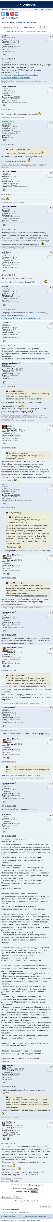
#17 (2, 806)
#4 (2, 194)
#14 (2, 670)
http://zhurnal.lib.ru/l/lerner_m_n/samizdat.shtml (20, 318)
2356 (12, 372)
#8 (2, 345)
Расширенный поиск (45, 27)
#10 (2, 448)
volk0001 (10, 1065)
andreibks (5, 252)
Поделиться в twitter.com (3, 14)
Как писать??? (10, 18)
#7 (2, 309)
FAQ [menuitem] (13, 9)
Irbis (3, 485)
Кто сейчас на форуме (10, 1210)
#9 (2, 386)
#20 (2, 1143)
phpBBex (12, 1220)
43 (11, 95)
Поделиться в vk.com (16, 14)
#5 (2, 229)
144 (12, 1072)
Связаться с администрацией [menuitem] (35, 1216)
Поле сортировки (26, 1188)
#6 (2, 275)
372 (12, 44)
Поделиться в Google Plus (12, 14)
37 (11, 821)
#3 (2, 145)
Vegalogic (33, 1220)
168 (12, 260)
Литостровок (26, 4)
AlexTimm (9, 1122)
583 (12, 433)
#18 (2, 836)
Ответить (6, 27)
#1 (2, 59)
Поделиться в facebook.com (7, 14)
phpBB (22, 1220)
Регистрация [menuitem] (39, 9)
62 (11, 563)
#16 (2, 762)
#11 (2, 508)
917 (12, 130)
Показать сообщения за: (26, 1185)
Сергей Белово (13, 363)
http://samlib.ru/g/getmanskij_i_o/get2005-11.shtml (22, 282)
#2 (2, 110)
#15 (2, 730)
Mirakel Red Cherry (14, 555)
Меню (6, 9)
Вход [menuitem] (49, 9)
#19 (2, 1087)
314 (12, 493)
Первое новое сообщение (14, 31)
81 (11, 620)
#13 (2, 635)
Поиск (41, 27)
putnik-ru (5, 815)
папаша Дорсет (8, 612)
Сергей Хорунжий (9, 87)
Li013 (4, 36)
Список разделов (8, 1216)
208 (12, 1129)
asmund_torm (7, 122)
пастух (10, 425)
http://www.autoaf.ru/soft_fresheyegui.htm (28, 359)
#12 (2, 578)
